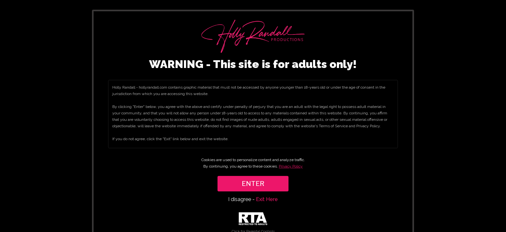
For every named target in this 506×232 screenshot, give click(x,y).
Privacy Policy (291, 166)
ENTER (253, 184)
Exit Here (267, 199)
